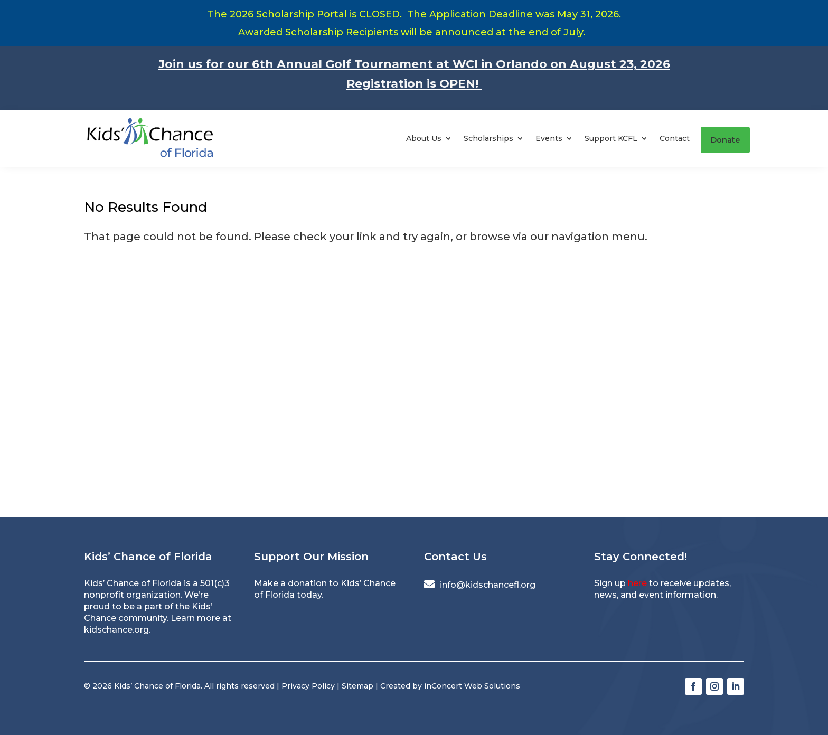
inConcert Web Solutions (472, 686)
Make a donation (290, 583)
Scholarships (488, 138)
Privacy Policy (308, 686)
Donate (725, 140)
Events (548, 138)
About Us (423, 138)
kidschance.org (116, 630)
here (637, 583)
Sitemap (357, 686)
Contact (675, 138)
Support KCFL (611, 138)
